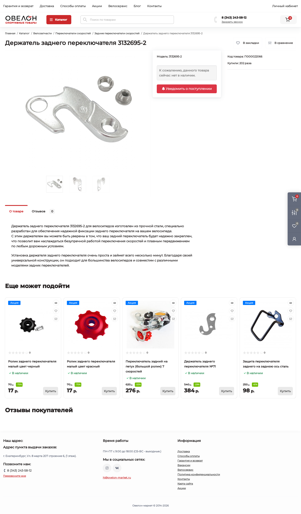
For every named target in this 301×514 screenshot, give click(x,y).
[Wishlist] (56, 311)
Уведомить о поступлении (187, 89)
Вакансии (183, 465)
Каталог (24, 33)
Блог (137, 6)
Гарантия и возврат (18, 6)
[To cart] (50, 391)
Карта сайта (185, 483)
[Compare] (56, 319)
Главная (10, 33)
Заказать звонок (232, 21)
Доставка (47, 6)
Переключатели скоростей (73, 33)
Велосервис (117, 6)
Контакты (154, 6)
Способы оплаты (73, 6)
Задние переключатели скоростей (116, 33)
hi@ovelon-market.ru (117, 477)
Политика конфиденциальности (198, 474)
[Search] (85, 19)
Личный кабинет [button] (285, 6)
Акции (97, 6)
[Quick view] (56, 303)
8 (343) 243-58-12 (234, 17)
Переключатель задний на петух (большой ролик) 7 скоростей (146, 366)
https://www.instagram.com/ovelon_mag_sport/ (107, 468)
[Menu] (58, 19)
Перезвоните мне (14, 475)
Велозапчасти (42, 33)
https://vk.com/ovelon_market (117, 468)
